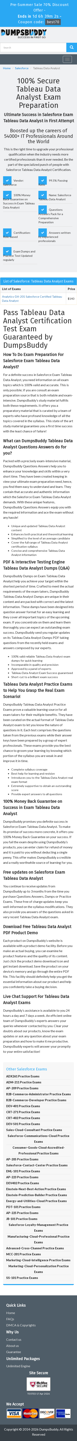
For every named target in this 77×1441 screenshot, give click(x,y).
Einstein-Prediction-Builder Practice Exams (36, 1195)
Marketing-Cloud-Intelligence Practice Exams (38, 1260)
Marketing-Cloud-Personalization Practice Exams (38, 1269)
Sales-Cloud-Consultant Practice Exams (34, 1130)
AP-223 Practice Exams (22, 1177)
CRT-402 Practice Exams (23, 1118)
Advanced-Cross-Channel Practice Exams (35, 1248)
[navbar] (5, 57)
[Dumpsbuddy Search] (71, 47)
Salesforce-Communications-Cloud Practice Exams (38, 1138)
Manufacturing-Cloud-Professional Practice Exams (39, 1239)
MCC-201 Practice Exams (23, 1254)
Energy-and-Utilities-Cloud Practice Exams (36, 1201)
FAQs (10, 1319)
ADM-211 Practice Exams (23, 1082)
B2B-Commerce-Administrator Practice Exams (38, 1094)
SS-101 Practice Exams (22, 1278)
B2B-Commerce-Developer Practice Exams (36, 1100)
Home (7, 68)
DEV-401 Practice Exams (23, 1106)
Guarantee (13, 1352)
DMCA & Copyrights (21, 1325)
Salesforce (22, 68)
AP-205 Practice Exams (22, 1159)
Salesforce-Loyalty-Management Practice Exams (38, 1227)
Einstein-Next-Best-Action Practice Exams (36, 1189)
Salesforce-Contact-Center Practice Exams (37, 1165)
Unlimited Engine (18, 1366)
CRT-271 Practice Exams (23, 1112)
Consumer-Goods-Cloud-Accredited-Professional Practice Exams (39, 1150)
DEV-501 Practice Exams (23, 1124)
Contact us (13, 1339)
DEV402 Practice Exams (22, 1183)
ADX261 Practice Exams (22, 1076)
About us (12, 1346)
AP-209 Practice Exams (22, 1088)
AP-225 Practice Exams (22, 1213)
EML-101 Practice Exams (23, 1171)
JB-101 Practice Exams (21, 1219)
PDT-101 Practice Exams (23, 1207)
